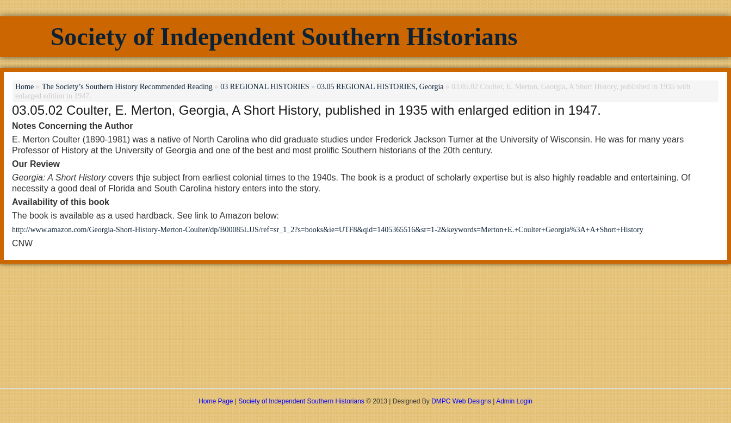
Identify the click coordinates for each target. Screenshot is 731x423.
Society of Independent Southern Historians (284, 37)
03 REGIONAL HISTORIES (264, 87)
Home (24, 87)
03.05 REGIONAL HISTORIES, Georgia (380, 87)
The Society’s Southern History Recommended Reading (127, 87)
